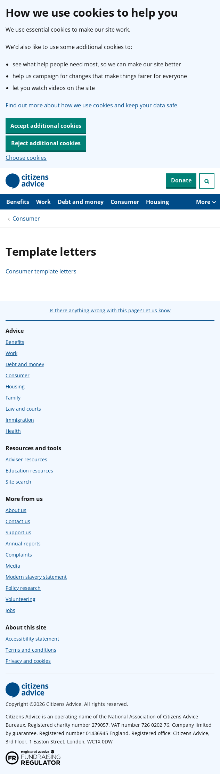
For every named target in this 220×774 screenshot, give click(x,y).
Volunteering (20, 599)
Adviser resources (26, 459)
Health (13, 431)
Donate (181, 180)
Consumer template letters (41, 271)
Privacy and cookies (28, 661)
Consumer (125, 202)
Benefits (17, 202)
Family (13, 397)
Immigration (20, 420)
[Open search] (206, 181)
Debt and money (81, 202)
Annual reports (23, 543)
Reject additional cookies (46, 143)
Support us (18, 532)
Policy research (23, 588)
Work (43, 202)
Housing (157, 202)
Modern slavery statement (36, 577)
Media (13, 565)
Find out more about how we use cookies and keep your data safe (91, 105)
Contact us (18, 521)
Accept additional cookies (45, 126)
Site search (18, 481)
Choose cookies (26, 158)
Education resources (29, 470)
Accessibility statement (32, 638)
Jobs (10, 610)
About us (16, 510)
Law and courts (23, 408)
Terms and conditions (31, 650)
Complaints (19, 554)
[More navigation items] (206, 201)
